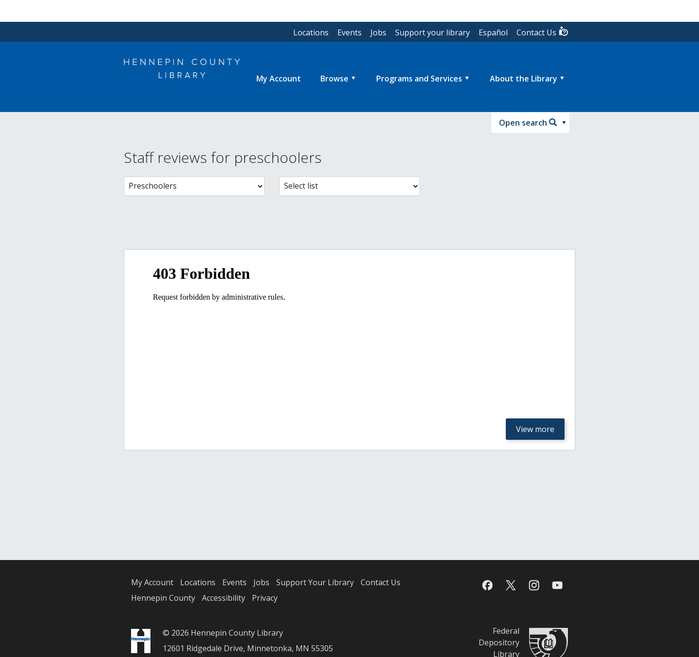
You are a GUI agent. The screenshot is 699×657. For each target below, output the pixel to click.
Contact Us (542, 32)
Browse (334, 78)
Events (349, 32)
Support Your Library (315, 582)
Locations (311, 32)
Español (493, 32)
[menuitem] (279, 78)
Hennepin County (163, 598)
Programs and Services (419, 78)
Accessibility (223, 598)
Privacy (265, 598)
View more (535, 429)
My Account (152, 582)
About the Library (523, 78)
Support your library (432, 32)
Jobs (378, 32)
